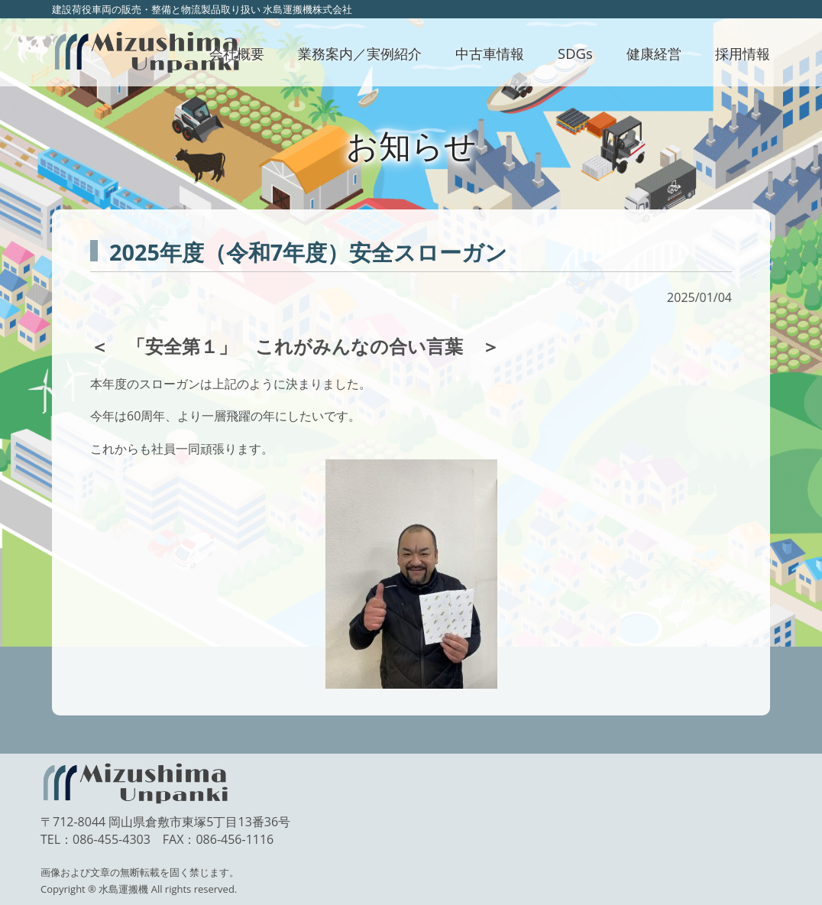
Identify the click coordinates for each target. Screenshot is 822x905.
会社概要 (236, 53)
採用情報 (742, 53)
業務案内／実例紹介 (360, 53)
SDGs (575, 53)
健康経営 (653, 53)
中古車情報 (489, 53)
